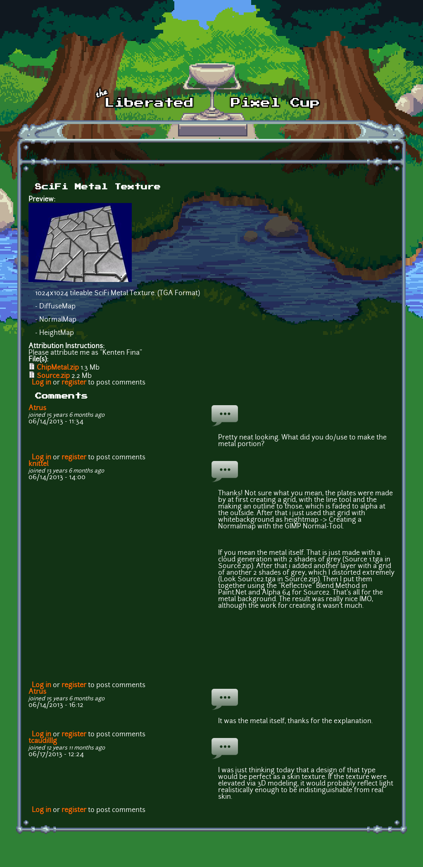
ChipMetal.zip (58, 368)
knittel (38, 464)
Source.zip (53, 376)
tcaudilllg (43, 741)
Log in (41, 383)
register (74, 383)
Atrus (37, 408)
